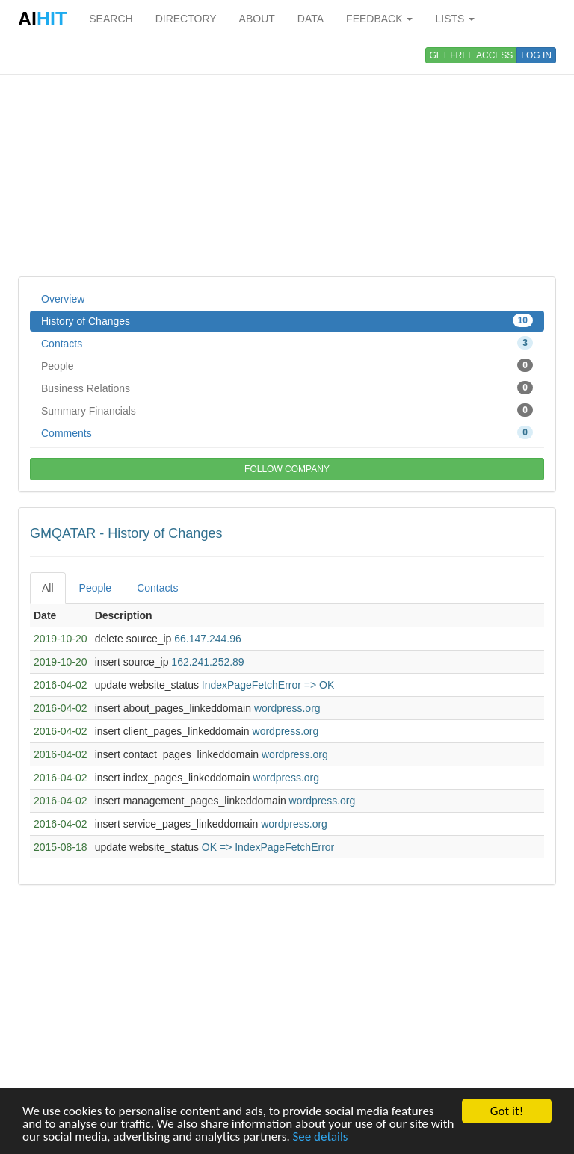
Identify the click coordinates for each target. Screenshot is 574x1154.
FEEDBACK (379, 19)
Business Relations (287, 387)
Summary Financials (287, 410)
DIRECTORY (186, 19)
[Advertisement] (287, 156)
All (48, 588)
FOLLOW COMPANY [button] (287, 469)
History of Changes (287, 320)
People (287, 365)
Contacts (287, 343)
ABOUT (257, 19)
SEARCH (110, 19)
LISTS (455, 19)
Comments (287, 432)
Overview (62, 299)
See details (320, 1137)
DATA (310, 19)
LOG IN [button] (536, 55)
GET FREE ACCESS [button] (471, 55)
